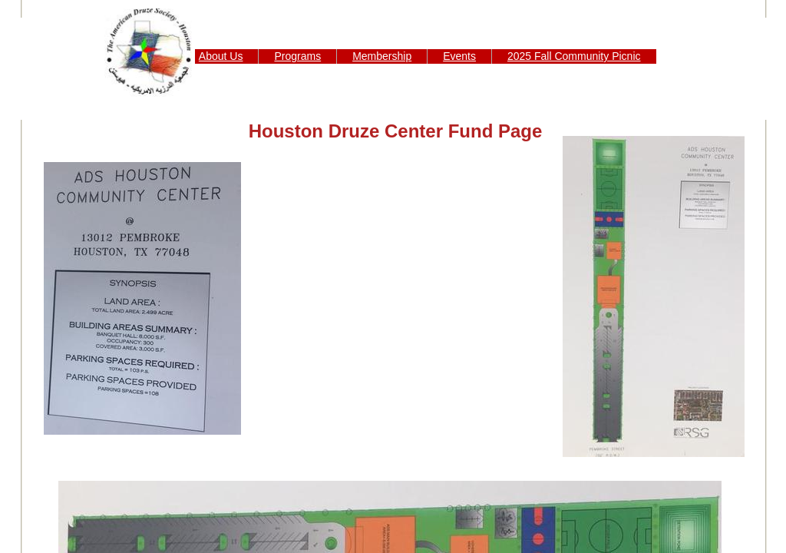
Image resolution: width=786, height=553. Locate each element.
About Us (221, 56)
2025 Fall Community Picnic (574, 56)
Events (459, 56)
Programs (297, 56)
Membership (381, 56)
